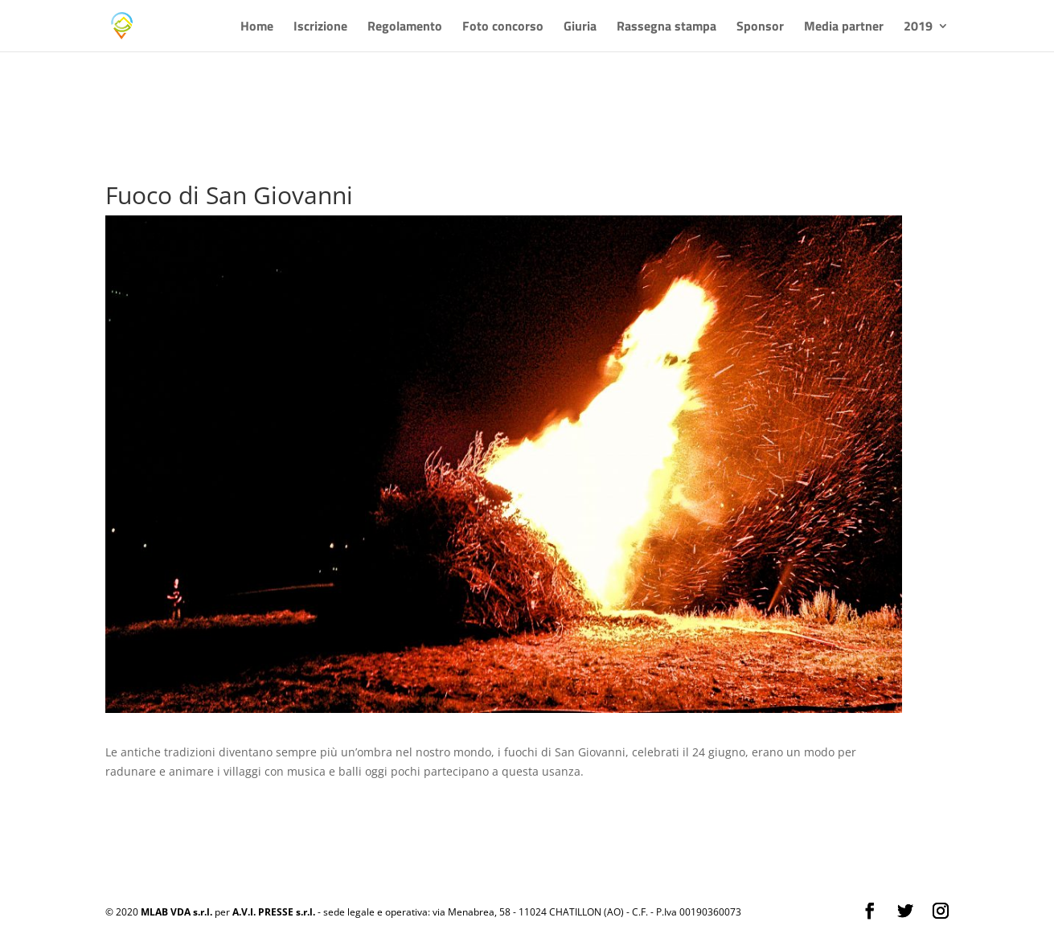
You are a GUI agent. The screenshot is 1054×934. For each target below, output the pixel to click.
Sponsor (760, 27)
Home (256, 27)
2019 (918, 27)
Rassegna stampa (666, 27)
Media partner (844, 27)
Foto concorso (502, 27)
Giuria (580, 27)
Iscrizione (320, 27)
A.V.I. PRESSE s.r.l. (273, 912)
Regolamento (404, 27)
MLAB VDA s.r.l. (176, 912)
